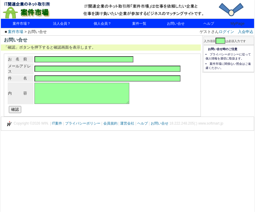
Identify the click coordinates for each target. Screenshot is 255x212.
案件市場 (15, 31)
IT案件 (57, 129)
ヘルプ (208, 23)
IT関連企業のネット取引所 (36, 10)
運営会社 (127, 129)
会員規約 (110, 129)
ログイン (226, 31)
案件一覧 (139, 23)
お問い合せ (176, 23)
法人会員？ (62, 23)
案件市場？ (21, 23)
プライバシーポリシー (82, 129)
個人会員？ (102, 23)
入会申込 (245, 31)
